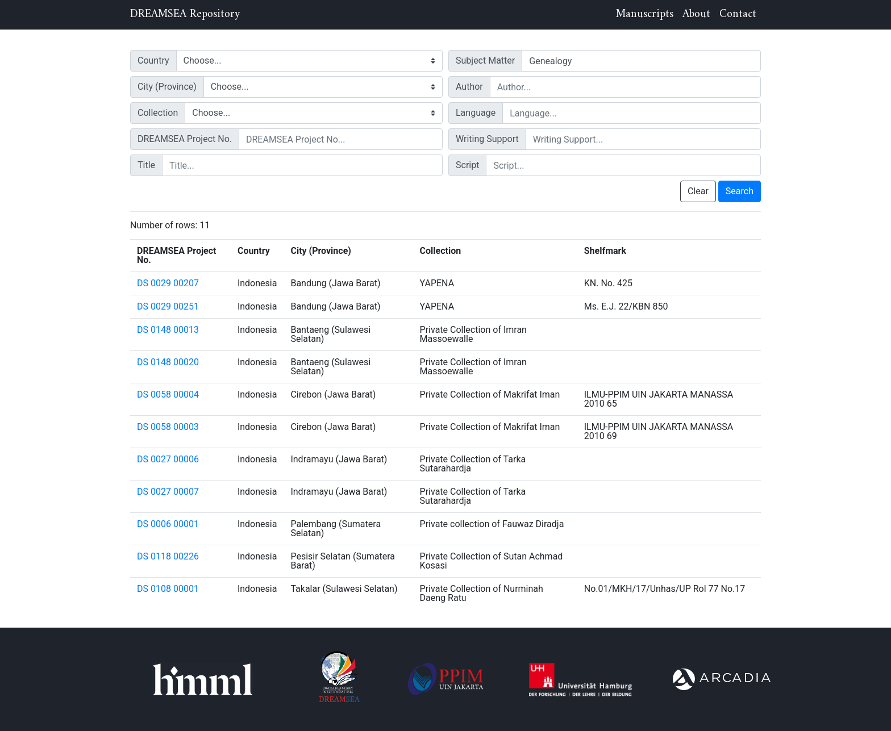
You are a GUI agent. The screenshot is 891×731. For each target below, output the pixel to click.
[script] (623, 165)
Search (739, 191)
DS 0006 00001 (168, 524)
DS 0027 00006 (168, 459)
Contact (737, 14)
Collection (158, 112)
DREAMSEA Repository (185, 14)
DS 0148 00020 (168, 362)
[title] (302, 165)
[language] (631, 113)
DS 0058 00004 (168, 394)
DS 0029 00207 (168, 283)
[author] (625, 87)
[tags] (641, 61)
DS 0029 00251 (168, 306)
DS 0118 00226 (168, 556)
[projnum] (341, 139)
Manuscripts (644, 14)
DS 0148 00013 (168, 329)
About (696, 14)
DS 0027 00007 (168, 491)
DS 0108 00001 (168, 588)
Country (153, 60)
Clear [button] (698, 191)
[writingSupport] (643, 139)
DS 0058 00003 (168, 426)
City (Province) (167, 86)
